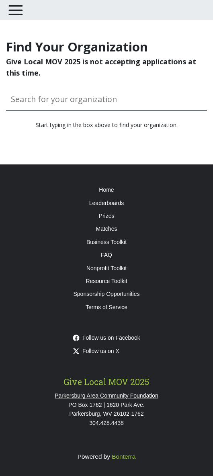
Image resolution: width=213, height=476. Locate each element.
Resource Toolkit (106, 281)
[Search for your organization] (106, 99)
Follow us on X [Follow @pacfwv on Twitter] (96, 351)
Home (106, 190)
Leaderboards (106, 203)
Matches (106, 229)
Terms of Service (106, 307)
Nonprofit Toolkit (106, 268)
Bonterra (123, 456)
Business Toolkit (106, 242)
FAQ (106, 255)
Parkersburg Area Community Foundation (106, 395)
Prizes (107, 216)
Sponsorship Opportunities (107, 294)
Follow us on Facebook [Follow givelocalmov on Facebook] (106, 337)
